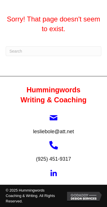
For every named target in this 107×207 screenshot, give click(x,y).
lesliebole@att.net (53, 131)
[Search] (53, 51)
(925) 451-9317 (53, 159)
